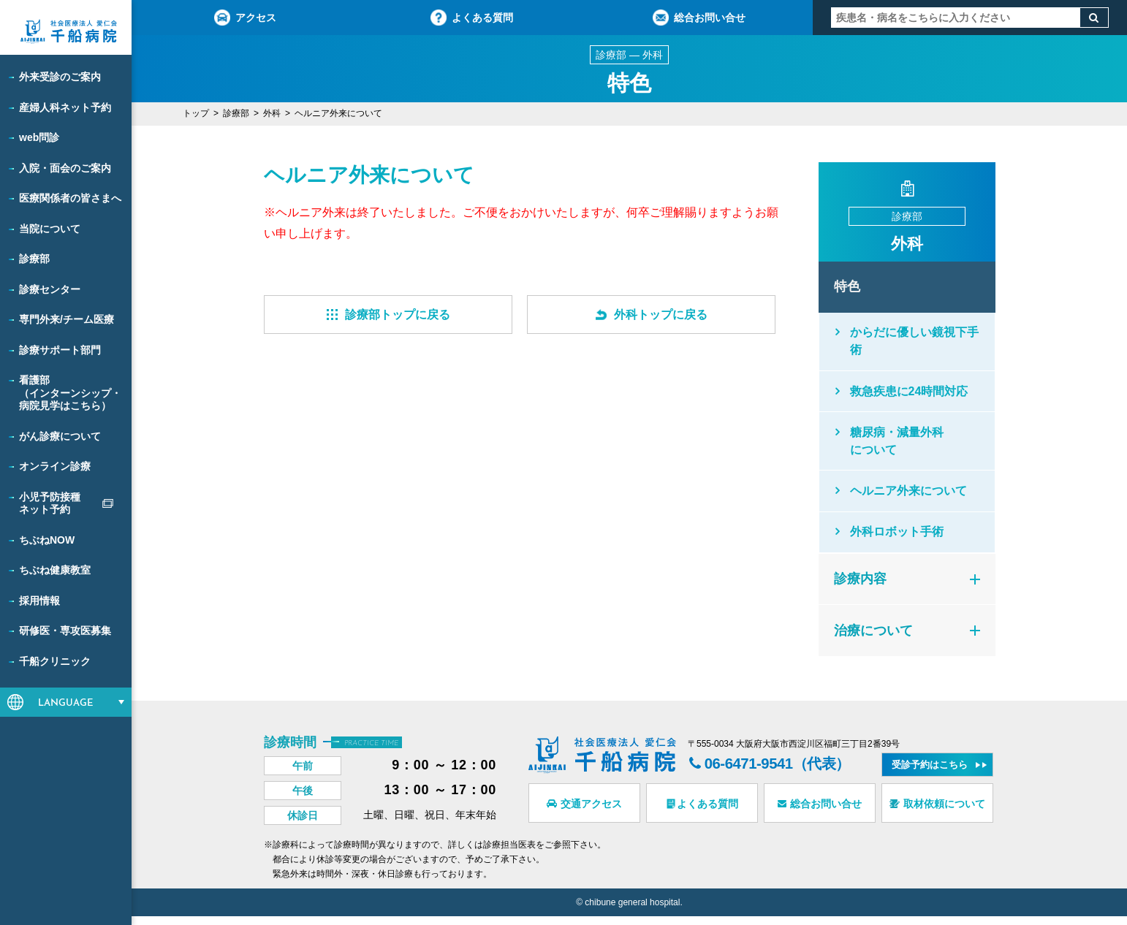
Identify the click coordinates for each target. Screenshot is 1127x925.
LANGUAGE (66, 703)
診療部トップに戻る (388, 314)
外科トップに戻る (651, 314)
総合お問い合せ (699, 17)
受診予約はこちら (930, 773)
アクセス (245, 17)
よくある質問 (471, 17)
